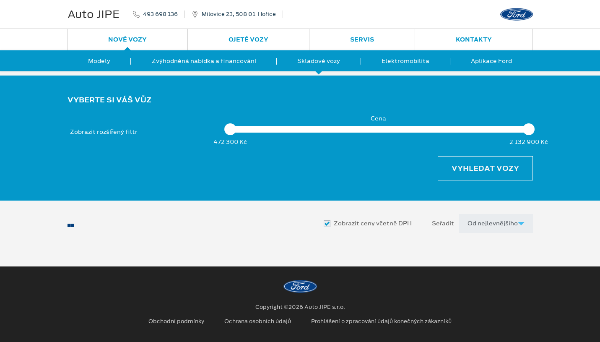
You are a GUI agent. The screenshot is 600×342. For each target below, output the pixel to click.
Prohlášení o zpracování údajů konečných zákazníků (381, 321)
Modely (99, 61)
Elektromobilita (405, 61)
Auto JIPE (93, 14)
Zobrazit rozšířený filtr (104, 132)
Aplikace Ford (491, 61)
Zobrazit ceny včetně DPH (373, 223)
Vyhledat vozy (485, 168)
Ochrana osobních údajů (257, 321)
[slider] (230, 129)
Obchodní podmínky (176, 321)
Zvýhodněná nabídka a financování (204, 61)
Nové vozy (127, 39)
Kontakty (474, 39)
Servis (362, 39)
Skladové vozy (318, 61)
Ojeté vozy (248, 39)
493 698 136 (160, 14)
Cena (378, 119)
